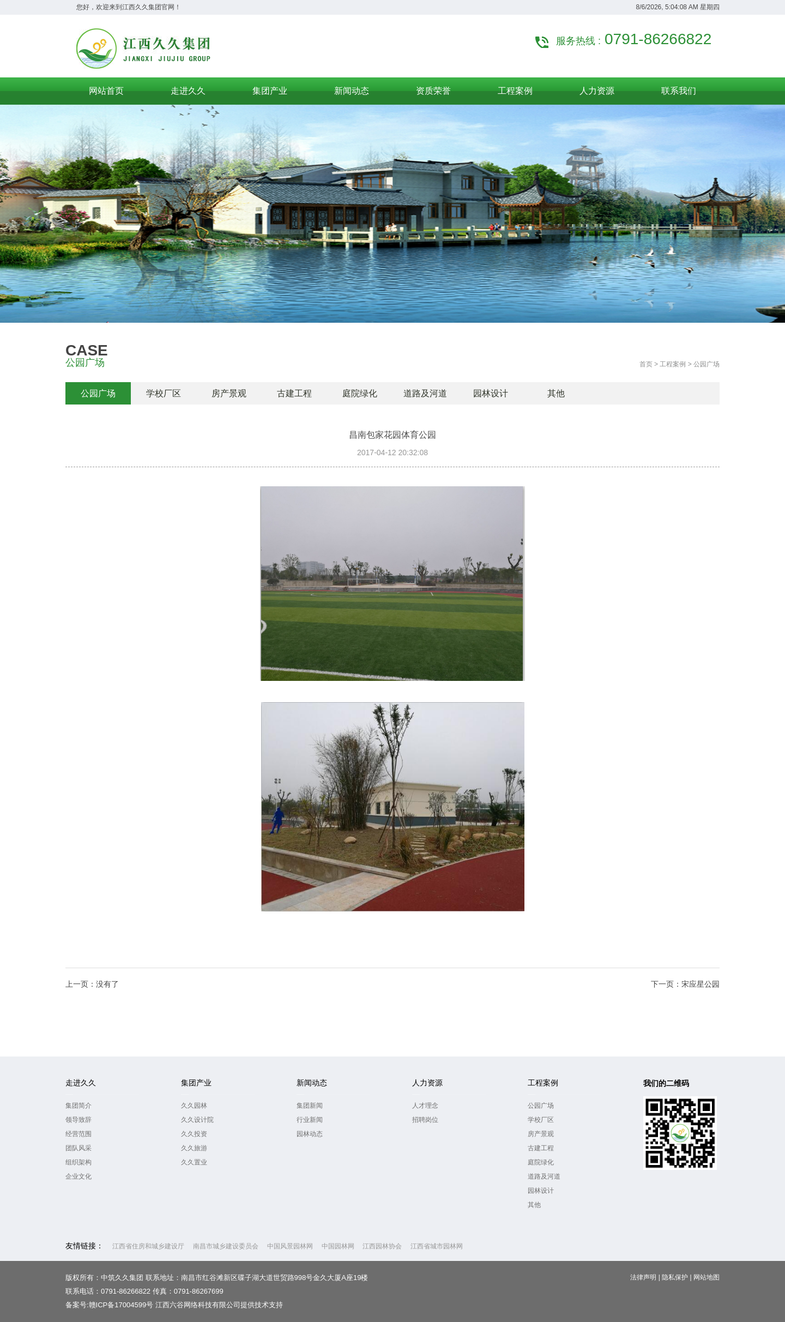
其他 (556, 393)
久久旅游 (194, 1148)
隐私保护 (675, 1277)
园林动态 (310, 1134)
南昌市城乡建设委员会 (225, 1246)
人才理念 (425, 1105)
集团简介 (78, 1105)
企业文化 (78, 1176)
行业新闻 (310, 1120)
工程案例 (673, 364)
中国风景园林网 (290, 1246)
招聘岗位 (425, 1120)
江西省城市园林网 (436, 1246)
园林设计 (490, 393)
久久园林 (194, 1105)
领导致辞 (78, 1120)
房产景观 (229, 393)
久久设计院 (197, 1120)
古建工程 (294, 393)
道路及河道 (425, 393)
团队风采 (78, 1148)
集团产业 (196, 1082)
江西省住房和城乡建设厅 (148, 1246)
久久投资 (194, 1134)
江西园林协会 (382, 1246)
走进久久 (80, 1082)
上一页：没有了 (92, 984)
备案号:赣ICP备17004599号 (109, 1305)
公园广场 (98, 393)
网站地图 (706, 1277)
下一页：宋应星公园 (685, 984)
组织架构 (78, 1162)
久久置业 (194, 1162)
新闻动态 (312, 1082)
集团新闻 (310, 1105)
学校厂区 (163, 393)
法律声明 (643, 1277)
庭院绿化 (359, 393)
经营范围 (78, 1134)
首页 (646, 364)
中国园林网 (338, 1246)
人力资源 (427, 1082)
